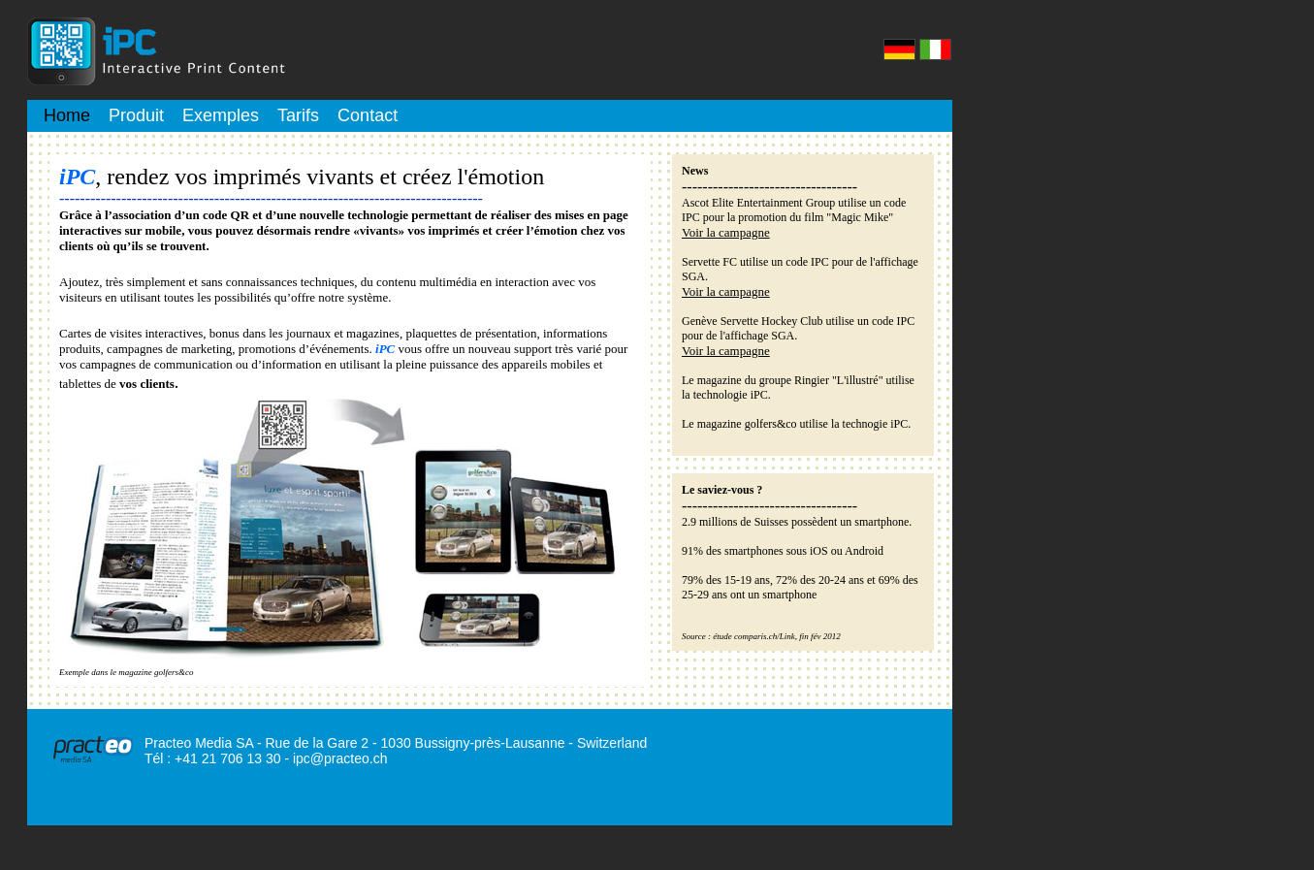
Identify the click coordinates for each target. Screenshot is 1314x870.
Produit (136, 115)
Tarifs (298, 115)
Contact (367, 115)
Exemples (220, 115)
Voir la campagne (726, 232)
